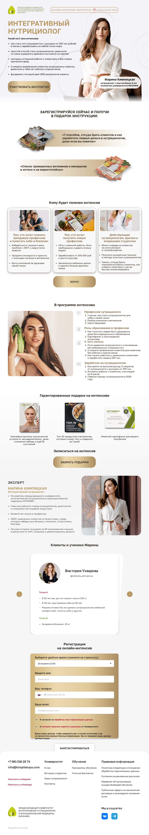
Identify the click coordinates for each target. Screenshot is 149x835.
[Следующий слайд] (130, 594)
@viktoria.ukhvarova (81, 575)
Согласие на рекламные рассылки (120, 776)
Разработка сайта (18, 827)
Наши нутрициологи (55, 778)
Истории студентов (55, 773)
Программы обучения (84, 767)
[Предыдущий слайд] (19, 594)
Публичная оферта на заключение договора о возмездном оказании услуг (120, 793)
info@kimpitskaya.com (24, 767)
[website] (104, 816)
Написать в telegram (19, 779)
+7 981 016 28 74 (19, 761)
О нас (47, 767)
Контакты (49, 783)
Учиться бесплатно (82, 773)
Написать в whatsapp (20, 784)
